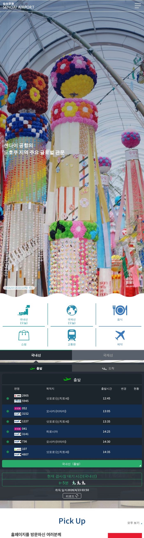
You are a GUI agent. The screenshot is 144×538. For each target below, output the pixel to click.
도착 (108, 378)
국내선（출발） (72, 473)
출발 (36, 378)
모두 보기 (133, 532)
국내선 (36, 364)
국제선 (108, 364)
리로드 (72, 505)
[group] (72, 153)
